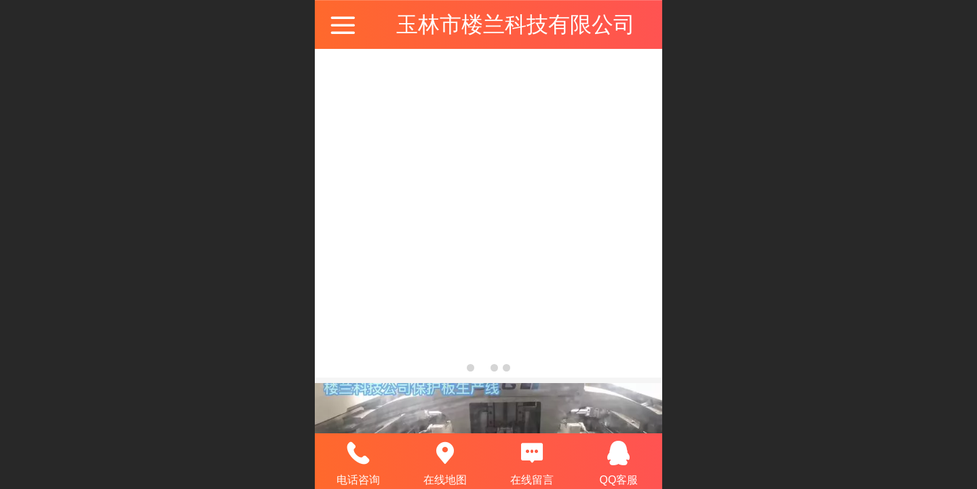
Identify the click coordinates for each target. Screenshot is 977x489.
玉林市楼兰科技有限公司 (515, 24)
